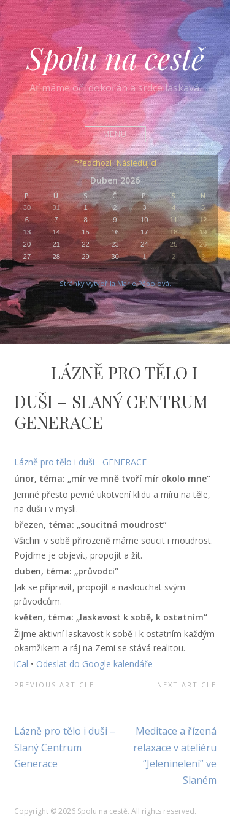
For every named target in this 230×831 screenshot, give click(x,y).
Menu (115, 134)
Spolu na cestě (115, 57)
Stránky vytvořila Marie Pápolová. (115, 283)
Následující (136, 163)
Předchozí (93, 163)
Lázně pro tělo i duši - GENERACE (80, 462)
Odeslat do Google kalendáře (94, 664)
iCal (21, 664)
